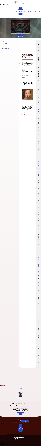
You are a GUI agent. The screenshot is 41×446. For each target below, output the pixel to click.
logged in (5, 366)
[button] (0, 6)
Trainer (28, 11)
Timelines (31, 11)
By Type (35, 11)
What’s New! (20, 11)
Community (38, 11)
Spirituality (38, 58)
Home (16, 11)
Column (24, 11)
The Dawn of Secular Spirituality (38, 76)
